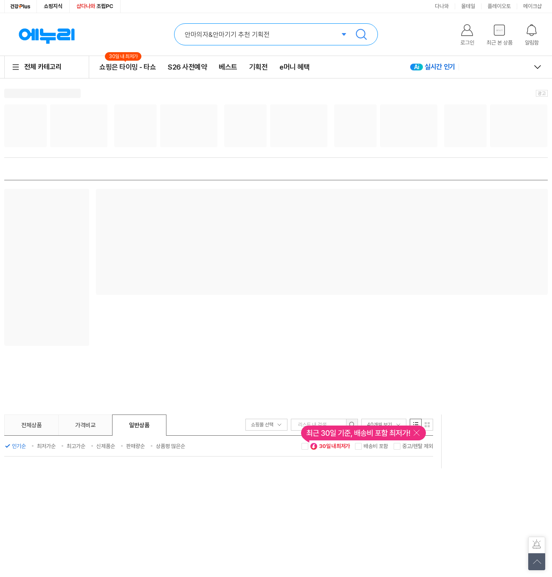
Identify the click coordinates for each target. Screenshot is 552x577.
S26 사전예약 (187, 67)
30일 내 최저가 (329, 446)
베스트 (228, 67)
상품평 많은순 (170, 446)
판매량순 (135, 446)
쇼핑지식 (53, 6)
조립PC (94, 6)
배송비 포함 (375, 446)
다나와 (442, 6)
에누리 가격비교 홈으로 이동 (46, 34)
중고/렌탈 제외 (417, 446)
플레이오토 (499, 6)
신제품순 (105, 446)
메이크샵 (532, 6)
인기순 (19, 446)
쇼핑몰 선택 (266, 425)
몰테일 (468, 6)
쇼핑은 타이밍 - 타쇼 (127, 66)
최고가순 (76, 446)
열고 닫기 (537, 67)
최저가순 (46, 446)
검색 (361, 34)
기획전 (258, 67)
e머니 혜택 (294, 67)
